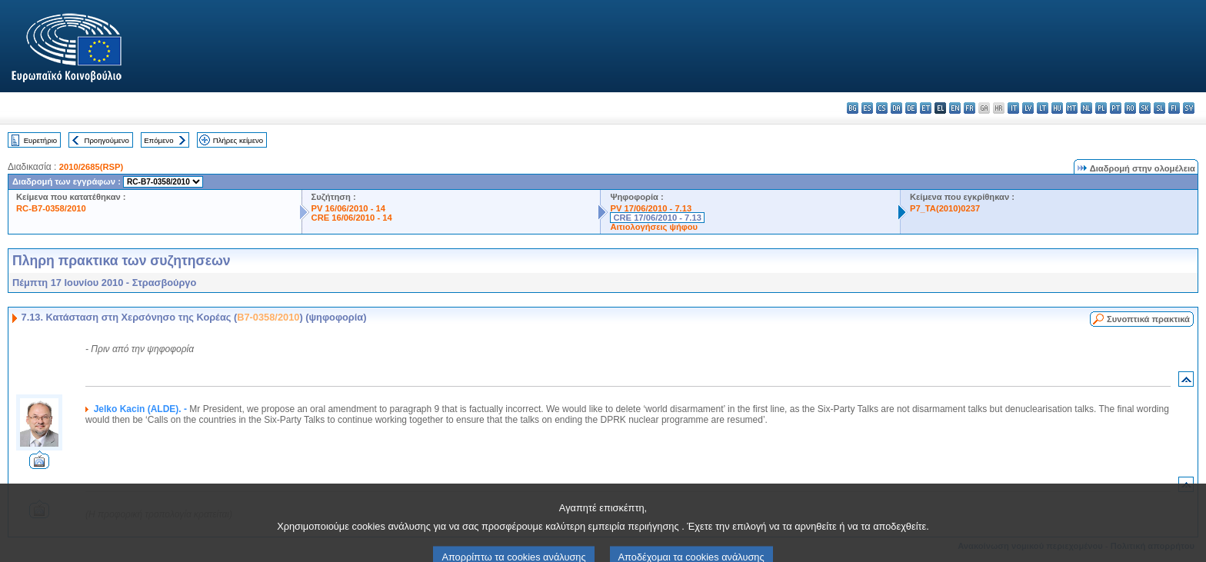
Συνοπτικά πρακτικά (1148, 319)
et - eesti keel (925, 108)
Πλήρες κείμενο (238, 140)
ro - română (1130, 108)
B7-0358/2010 (268, 317)
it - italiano (1013, 108)
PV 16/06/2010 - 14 (348, 208)
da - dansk (896, 108)
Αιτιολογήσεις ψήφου (654, 226)
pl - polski (1101, 108)
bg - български (852, 108)
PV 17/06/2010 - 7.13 (650, 208)
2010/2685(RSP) (91, 166)
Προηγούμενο (106, 140)
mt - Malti (1072, 108)
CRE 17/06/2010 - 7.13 (657, 217)
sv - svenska (1188, 108)
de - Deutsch (911, 108)
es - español (867, 108)
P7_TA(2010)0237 (945, 208)
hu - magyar (1057, 108)
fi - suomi (1174, 108)
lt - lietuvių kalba (1042, 108)
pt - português (1115, 108)
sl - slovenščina (1159, 108)
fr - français (969, 108)
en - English (955, 108)
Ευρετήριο (40, 140)
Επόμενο (158, 140)
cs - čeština (882, 108)
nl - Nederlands (1086, 108)
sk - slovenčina (1145, 108)
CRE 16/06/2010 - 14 (351, 217)
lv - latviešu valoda (1028, 108)
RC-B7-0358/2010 (51, 208)
